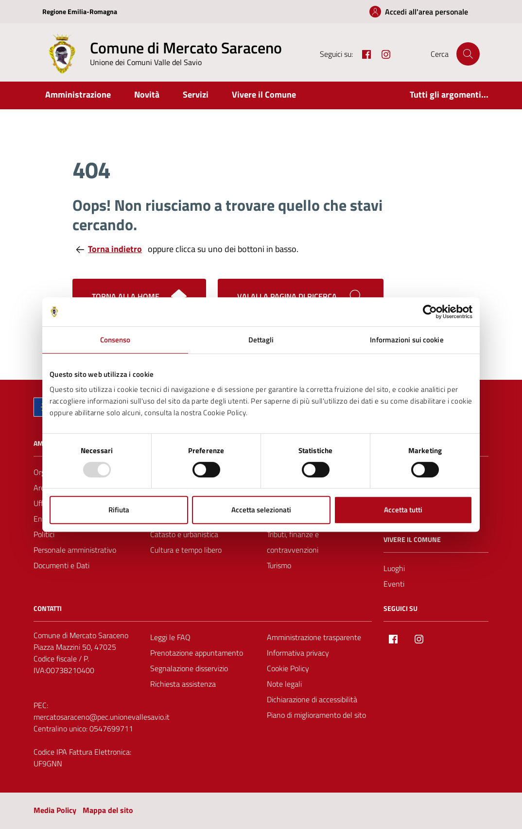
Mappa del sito (108, 810)
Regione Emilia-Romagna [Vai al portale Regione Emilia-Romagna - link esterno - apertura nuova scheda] (79, 11)
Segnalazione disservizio (189, 668)
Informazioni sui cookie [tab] (406, 339)
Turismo (279, 565)
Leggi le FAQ (170, 637)
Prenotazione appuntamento (196, 653)
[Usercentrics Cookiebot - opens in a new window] (429, 312)
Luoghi (394, 568)
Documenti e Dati (61, 565)
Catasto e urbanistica (184, 534)
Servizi (196, 94)
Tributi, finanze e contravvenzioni (293, 542)
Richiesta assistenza (183, 684)
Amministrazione (78, 94)
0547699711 (111, 728)
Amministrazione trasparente (314, 637)
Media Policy (55, 810)
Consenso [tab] (115, 339)
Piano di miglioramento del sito (316, 715)
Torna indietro (109, 248)
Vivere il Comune (264, 94)
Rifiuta (118, 509)
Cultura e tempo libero (186, 550)
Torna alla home (139, 296)
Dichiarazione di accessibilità (312, 699)
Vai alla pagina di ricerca (300, 296)
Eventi (393, 584)
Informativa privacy (298, 653)
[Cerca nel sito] (468, 54)
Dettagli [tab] (261, 339)
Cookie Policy (288, 668)
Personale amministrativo (75, 550)
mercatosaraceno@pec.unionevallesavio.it (102, 717)
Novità (146, 94)
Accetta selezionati (261, 509)
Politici (44, 534)
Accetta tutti (403, 509)
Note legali (284, 684)
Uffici (42, 503)
